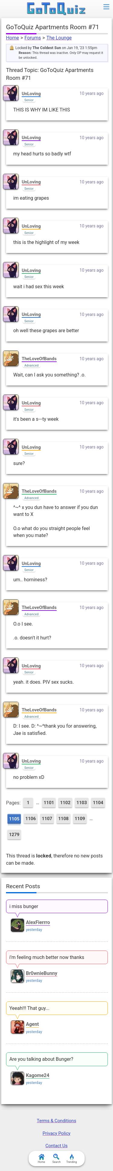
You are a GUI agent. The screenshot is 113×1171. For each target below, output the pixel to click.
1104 (98, 802)
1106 (30, 818)
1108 (63, 818)
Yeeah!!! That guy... (29, 1008)
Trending (71, 1158)
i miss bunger (23, 906)
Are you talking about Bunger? (41, 1059)
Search (56, 1158)
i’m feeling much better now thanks (46, 957)
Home (12, 38)
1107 (47, 818)
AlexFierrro (38, 922)
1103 (82, 802)
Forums (32, 38)
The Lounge (59, 38)
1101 (49, 802)
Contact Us (57, 1145)
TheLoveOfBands (39, 358)
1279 (14, 834)
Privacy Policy (56, 1133)
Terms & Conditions (56, 1120)
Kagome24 (37, 1075)
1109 (80, 818)
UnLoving (31, 93)
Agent (32, 1024)
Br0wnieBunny (41, 973)
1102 (65, 802)
